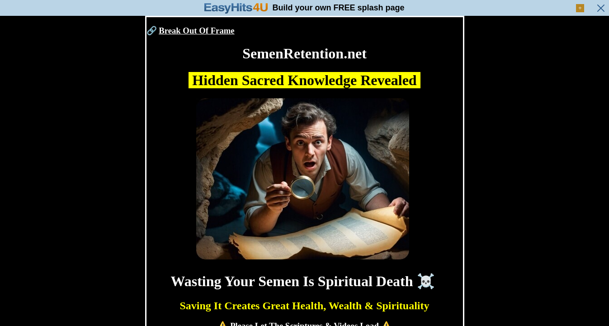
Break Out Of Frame (196, 30)
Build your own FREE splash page (338, 7)
